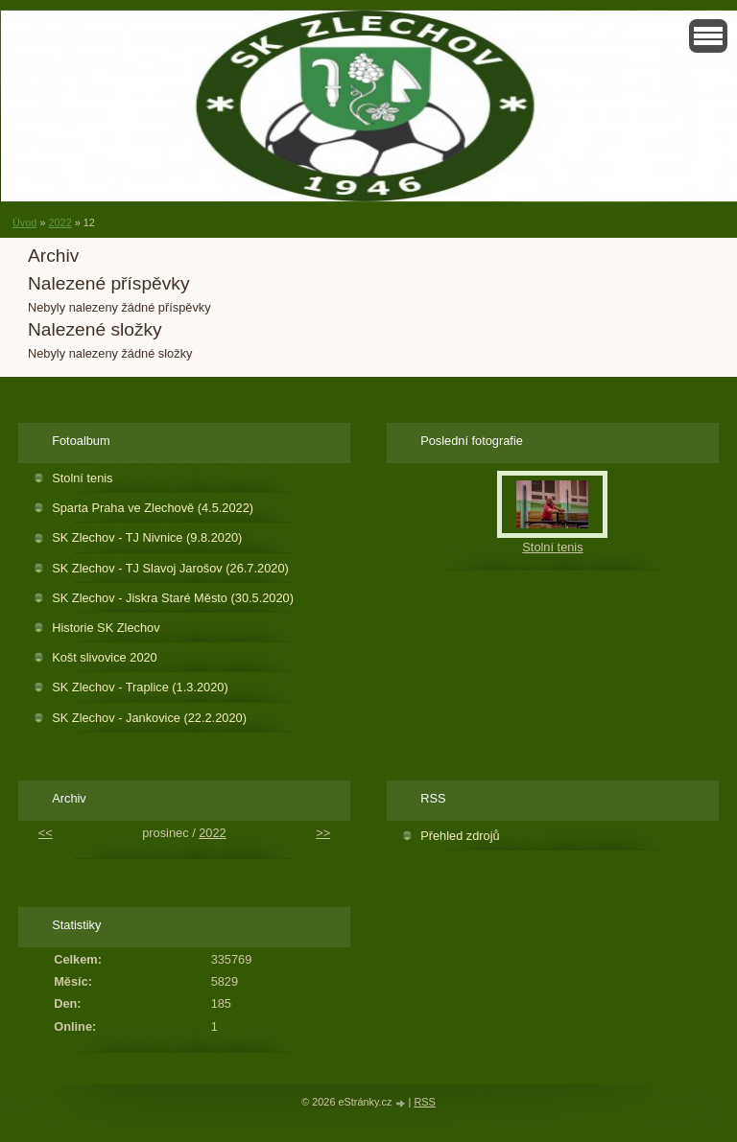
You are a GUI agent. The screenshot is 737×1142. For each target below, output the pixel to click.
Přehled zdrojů (460, 835)
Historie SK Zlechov (105, 627)
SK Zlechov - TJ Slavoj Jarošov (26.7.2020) (170, 568)
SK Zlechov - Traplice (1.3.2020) (140, 687)
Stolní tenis (82, 478)
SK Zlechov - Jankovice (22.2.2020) (149, 718)
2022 (59, 222)
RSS (424, 1101)
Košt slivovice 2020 (104, 657)
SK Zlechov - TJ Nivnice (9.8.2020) (147, 537)
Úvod (24, 222)
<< (45, 833)
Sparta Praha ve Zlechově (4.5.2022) (152, 508)
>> (323, 833)
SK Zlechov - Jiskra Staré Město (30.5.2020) (173, 598)
